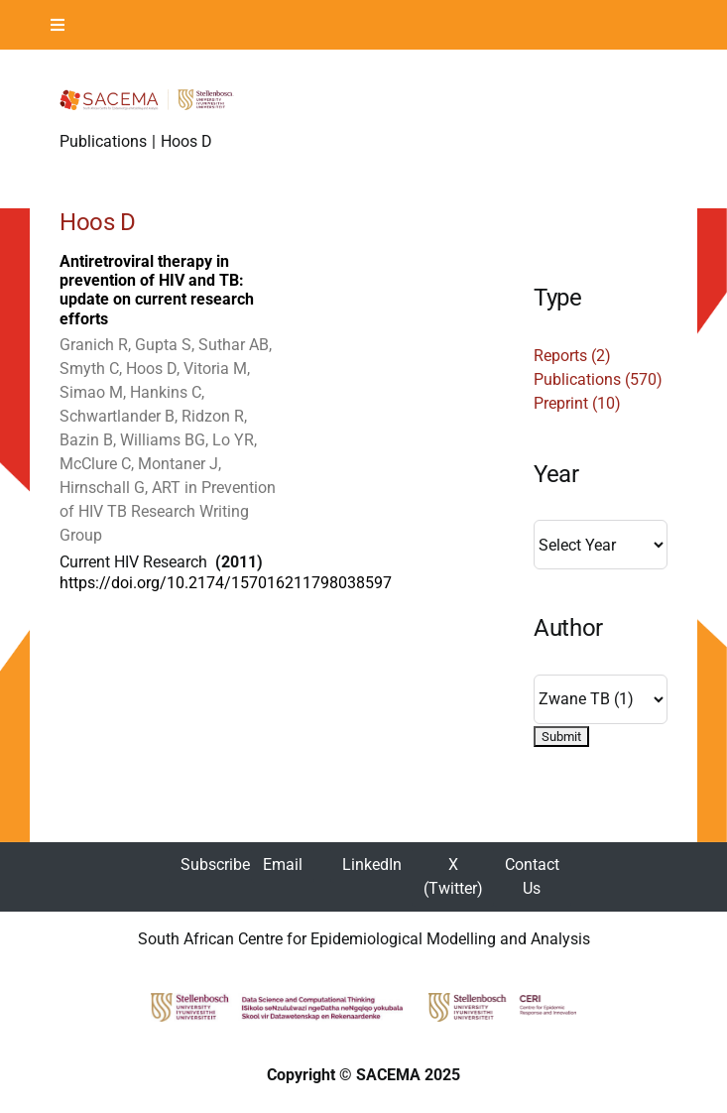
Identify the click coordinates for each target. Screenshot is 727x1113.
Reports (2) (572, 355)
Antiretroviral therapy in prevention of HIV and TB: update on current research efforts (157, 290)
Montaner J (178, 463)
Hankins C (165, 392)
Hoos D (151, 368)
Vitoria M (215, 368)
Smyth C (89, 368)
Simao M (91, 392)
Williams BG (162, 440)
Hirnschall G (102, 487)
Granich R (94, 344)
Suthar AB (233, 344)
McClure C (95, 463)
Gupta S (163, 344)
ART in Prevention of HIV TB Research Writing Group (168, 511)
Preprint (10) (577, 403)
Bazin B (86, 440)
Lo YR (233, 440)
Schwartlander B (117, 416)
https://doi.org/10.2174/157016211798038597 (226, 582)
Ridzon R (213, 416)
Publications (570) (598, 379)
